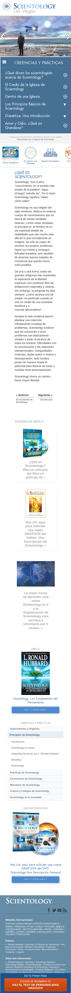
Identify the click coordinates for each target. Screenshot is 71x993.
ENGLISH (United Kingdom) (46, 923)
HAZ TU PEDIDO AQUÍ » (35, 709)
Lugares (20, 952)
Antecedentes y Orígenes (25, 728)
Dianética (16, 759)
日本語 (39, 926)
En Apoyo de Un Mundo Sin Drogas (36, 972)
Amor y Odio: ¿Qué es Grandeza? (23, 126)
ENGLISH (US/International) (18, 923)
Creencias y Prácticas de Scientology (42, 944)
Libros (20, 949)
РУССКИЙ (49, 926)
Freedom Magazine (45, 969)
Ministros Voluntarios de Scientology (31, 967)
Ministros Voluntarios (34, 947)
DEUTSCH (28, 929)
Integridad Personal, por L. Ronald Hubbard (35, 753)
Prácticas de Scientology (24, 772)
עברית (30, 926)
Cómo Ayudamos (11, 162)
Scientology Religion (14, 964)
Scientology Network (44, 962)
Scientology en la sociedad (25, 797)
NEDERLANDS (14, 929)
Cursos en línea (32, 949)
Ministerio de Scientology (25, 785)
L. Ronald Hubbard (14, 944)
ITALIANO (10, 934)
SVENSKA (58, 929)
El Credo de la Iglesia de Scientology (25, 87)
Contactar (10, 952)
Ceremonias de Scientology (26, 778)
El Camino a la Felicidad (30, 155)
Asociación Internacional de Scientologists (32, 968)
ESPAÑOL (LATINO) (14, 932)
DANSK (9, 926)
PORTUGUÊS (23, 934)
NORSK (48, 929)
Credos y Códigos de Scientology (29, 791)
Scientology (17, 765)
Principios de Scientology (25, 734)
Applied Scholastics (50, 154)
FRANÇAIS (20, 926)
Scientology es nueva (22, 747)
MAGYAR (38, 929)
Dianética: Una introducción (27, 116)
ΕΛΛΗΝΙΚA (59, 932)
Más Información (49, 949)
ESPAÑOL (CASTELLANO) (39, 932)
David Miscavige (33, 964)
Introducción (18, 741)
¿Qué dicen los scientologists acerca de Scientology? (28, 75)
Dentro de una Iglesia (22, 96)
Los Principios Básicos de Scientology (25, 106)
